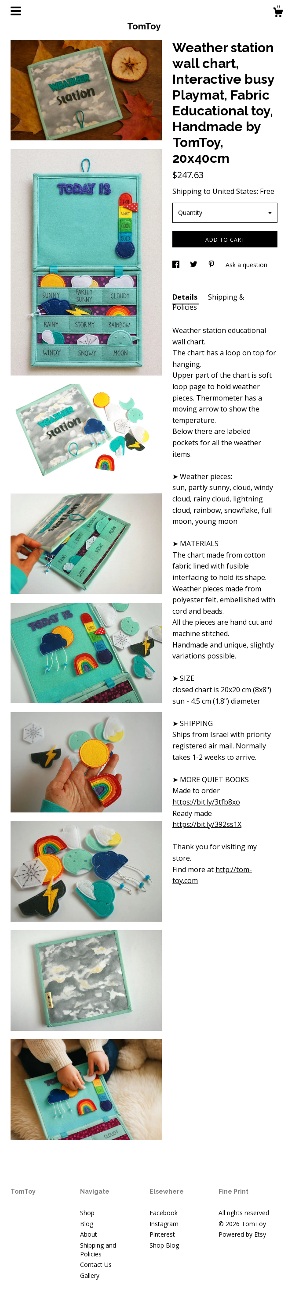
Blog (86, 1224)
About (88, 1234)
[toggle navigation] (16, 11)
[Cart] (278, 13)
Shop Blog (164, 1245)
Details (185, 297)
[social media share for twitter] (194, 265)
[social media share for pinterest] (212, 265)
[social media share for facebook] (176, 265)
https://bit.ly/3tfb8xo (206, 802)
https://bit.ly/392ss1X (206, 824)
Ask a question (246, 265)
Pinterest (162, 1234)
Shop (87, 1213)
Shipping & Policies (208, 301)
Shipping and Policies (98, 1249)
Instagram (164, 1224)
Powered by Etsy (242, 1234)
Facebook (163, 1213)
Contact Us (96, 1264)
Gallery (89, 1275)
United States (234, 191)
